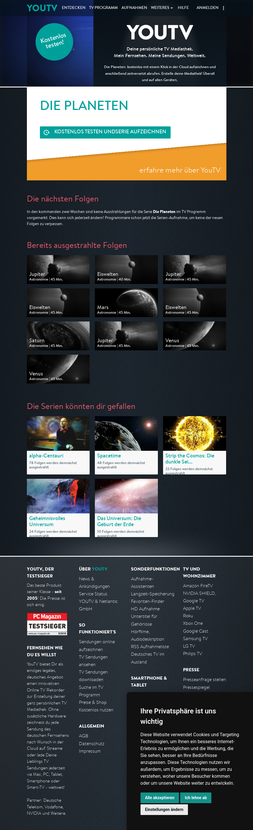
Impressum (90, 751)
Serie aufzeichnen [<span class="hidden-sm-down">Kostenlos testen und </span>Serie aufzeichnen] (110, 132)
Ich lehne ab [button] (196, 797)
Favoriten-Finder (147, 601)
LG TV (189, 646)
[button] (223, 8)
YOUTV (42, 7)
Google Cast (195, 631)
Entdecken (74, 8)
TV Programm (103, 8)
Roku (188, 616)
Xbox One (193, 623)
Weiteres (160, 8)
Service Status (93, 594)
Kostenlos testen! (53, 41)
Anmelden (208, 8)
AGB (83, 736)
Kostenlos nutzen (96, 710)
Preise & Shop (93, 702)
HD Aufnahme (145, 609)
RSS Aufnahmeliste (150, 647)
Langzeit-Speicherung (152, 594)
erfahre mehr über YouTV (180, 169)
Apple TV (192, 608)
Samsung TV (195, 638)
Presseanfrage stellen (204, 679)
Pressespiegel (196, 687)
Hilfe (183, 8)
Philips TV (192, 653)
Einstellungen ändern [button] (164, 809)
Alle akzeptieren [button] (160, 797)
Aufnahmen (134, 8)
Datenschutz (91, 744)
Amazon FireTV (198, 586)
